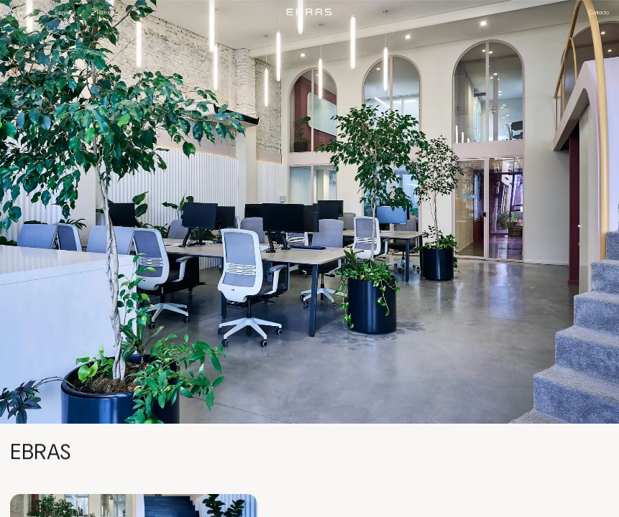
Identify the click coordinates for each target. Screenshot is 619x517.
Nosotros (107, 12)
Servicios (65, 12)
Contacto (599, 12)
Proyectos (22, 12)
